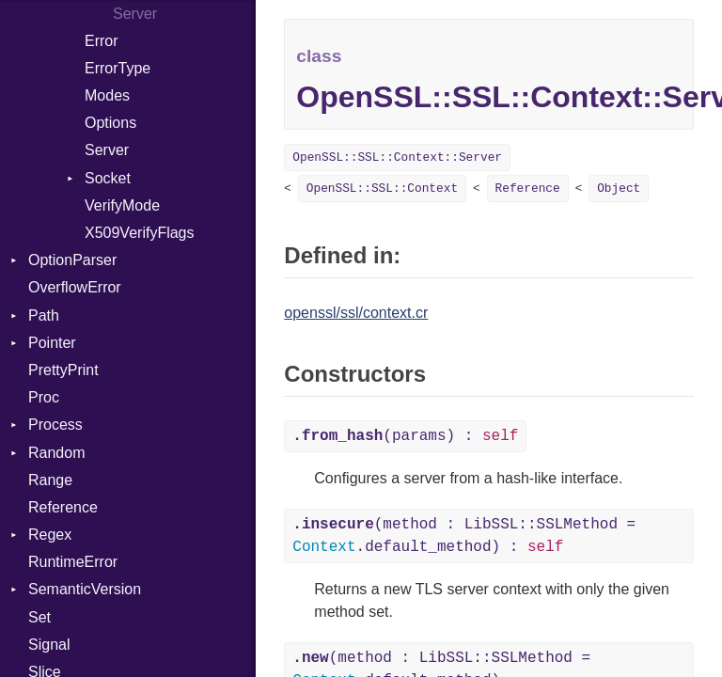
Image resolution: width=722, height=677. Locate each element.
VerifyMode (122, 205)
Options (110, 123)
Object (618, 188)
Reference (63, 507)
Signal (49, 645)
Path (43, 315)
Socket (108, 178)
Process (55, 425)
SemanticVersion (84, 589)
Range (50, 480)
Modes (107, 95)
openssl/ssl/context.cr (356, 313)
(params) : (405, 436)
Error (101, 41)
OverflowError (74, 287)
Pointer (52, 343)
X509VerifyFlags (140, 233)
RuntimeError (73, 562)
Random (56, 453)
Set (39, 617)
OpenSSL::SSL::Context (382, 188)
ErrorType (117, 68)
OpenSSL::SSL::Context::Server (397, 157)
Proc (43, 397)
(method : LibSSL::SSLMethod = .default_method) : (464, 536)
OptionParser (72, 260)
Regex (49, 535)
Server (107, 150)
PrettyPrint (63, 370)
